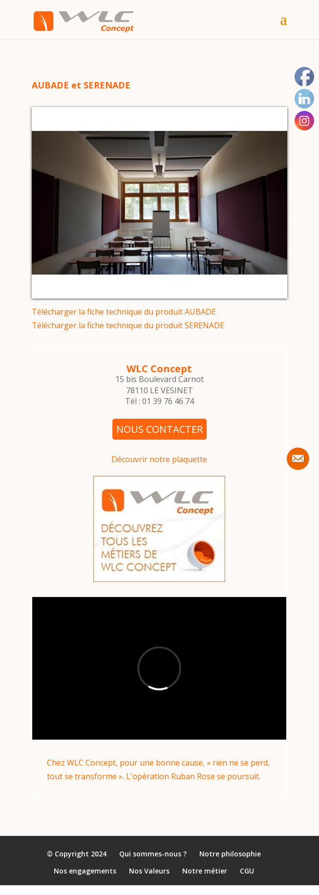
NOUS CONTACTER (159, 429)
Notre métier (204, 871)
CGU (247, 871)
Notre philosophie (230, 854)
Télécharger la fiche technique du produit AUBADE (124, 311)
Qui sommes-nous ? (153, 854)
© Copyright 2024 (76, 854)
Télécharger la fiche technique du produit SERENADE (128, 325)
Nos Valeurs (149, 871)
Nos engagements (85, 871)
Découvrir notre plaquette (159, 459)
